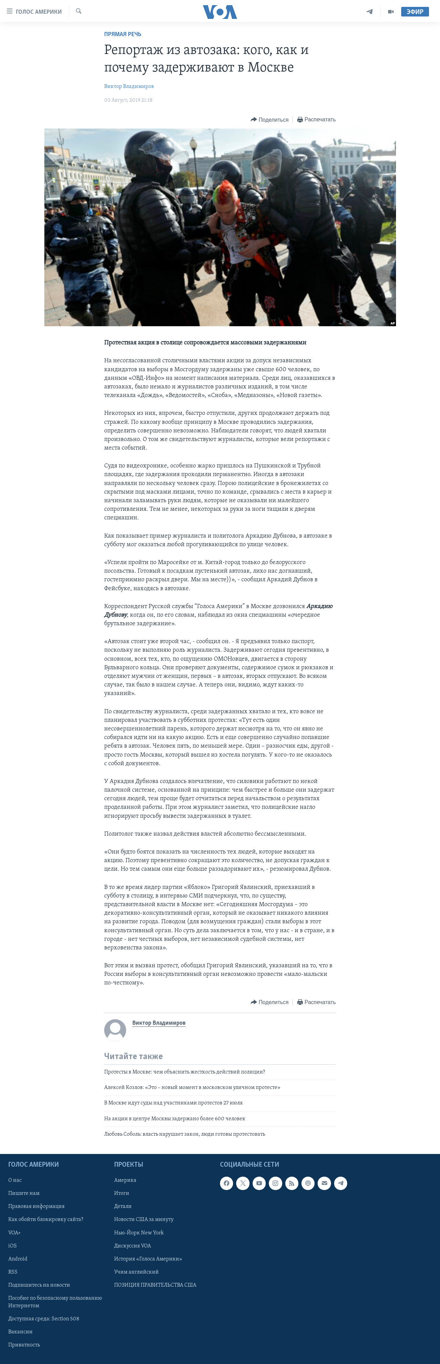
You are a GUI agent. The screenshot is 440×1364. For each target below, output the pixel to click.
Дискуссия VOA (132, 1245)
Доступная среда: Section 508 (43, 1318)
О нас (15, 1180)
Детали (123, 1206)
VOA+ (14, 1232)
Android (18, 1259)
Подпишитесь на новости (39, 1285)
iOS (12, 1245)
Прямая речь (122, 34)
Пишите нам (24, 1193)
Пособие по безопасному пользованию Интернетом (55, 1301)
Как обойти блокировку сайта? (45, 1219)
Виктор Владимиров (129, 86)
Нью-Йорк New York (139, 1232)
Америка (125, 1180)
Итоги (121, 1193)
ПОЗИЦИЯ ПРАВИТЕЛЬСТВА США (155, 1285)
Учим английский (136, 1272)
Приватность (24, 1345)
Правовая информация (36, 1206)
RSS (13, 1272)
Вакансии (20, 1332)
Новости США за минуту (144, 1219)
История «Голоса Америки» (148, 1259)
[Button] (269, 119)
